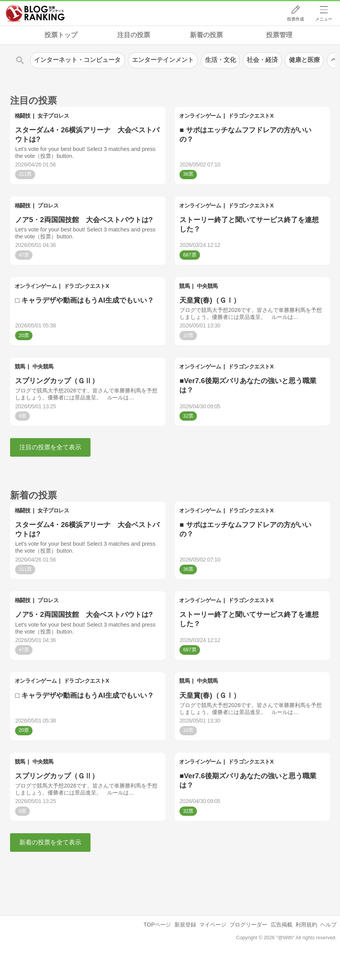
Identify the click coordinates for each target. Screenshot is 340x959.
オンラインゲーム (200, 116)
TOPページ (157, 924)
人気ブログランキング (35, 13)
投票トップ (60, 35)
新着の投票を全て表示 (50, 842)
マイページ (212, 924)
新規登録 (185, 924)
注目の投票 (133, 35)
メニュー (323, 19)
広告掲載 (281, 924)
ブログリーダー (248, 924)
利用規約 (306, 924)
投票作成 (295, 19)
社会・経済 (262, 60)
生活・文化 (220, 60)
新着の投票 (206, 35)
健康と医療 (304, 60)
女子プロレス (53, 116)
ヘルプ (328, 924)
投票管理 (279, 35)
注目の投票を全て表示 (50, 447)
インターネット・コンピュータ (77, 60)
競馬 (184, 286)
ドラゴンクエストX (250, 116)
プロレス (48, 205)
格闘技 (23, 116)
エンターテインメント (163, 60)
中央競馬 (207, 286)
